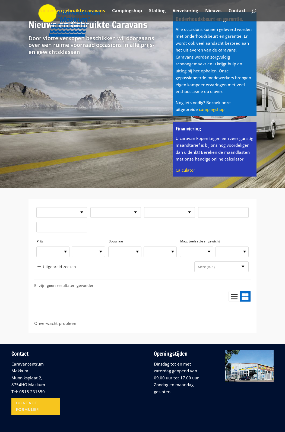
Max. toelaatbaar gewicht (200, 241)
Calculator (185, 170)
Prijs (40, 241)
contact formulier (27, 406)
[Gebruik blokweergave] (245, 296)
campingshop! (212, 109)
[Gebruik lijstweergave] (234, 296)
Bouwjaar (116, 241)
